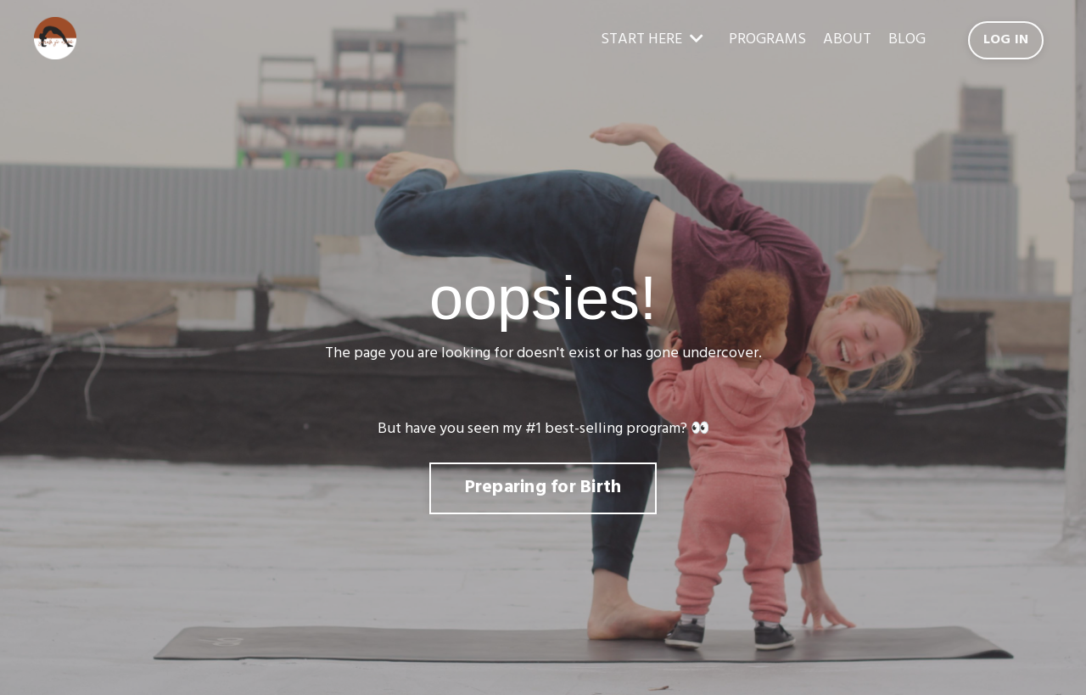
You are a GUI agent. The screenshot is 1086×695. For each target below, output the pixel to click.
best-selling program (612, 429)
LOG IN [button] (1006, 40)
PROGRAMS (767, 40)
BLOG (907, 40)
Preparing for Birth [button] (543, 487)
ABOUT (847, 40)
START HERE (652, 40)
